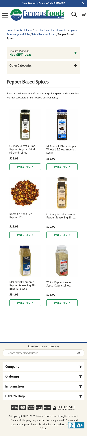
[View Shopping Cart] (83, 13)
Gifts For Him (41, 30)
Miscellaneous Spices (44, 34)
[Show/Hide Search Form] (74, 15)
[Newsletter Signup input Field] (40, 353)
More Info (25, 166)
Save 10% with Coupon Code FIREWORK (43, 3)
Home (10, 30)
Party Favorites (59, 30)
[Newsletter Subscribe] (80, 353)
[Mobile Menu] (5, 15)
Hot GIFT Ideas (24, 30)
